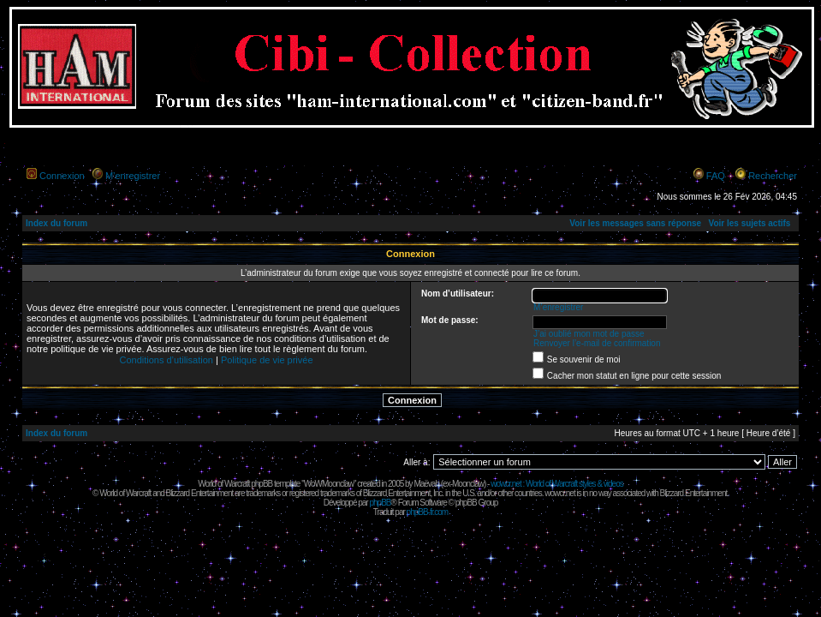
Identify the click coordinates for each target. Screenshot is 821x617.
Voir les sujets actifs (749, 223)
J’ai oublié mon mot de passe (589, 333)
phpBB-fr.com (428, 512)
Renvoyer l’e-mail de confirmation (596, 343)
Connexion (62, 176)
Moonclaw (468, 483)
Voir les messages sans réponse (635, 223)
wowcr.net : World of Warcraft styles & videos (557, 483)
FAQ (715, 176)
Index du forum (56, 223)
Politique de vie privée (267, 360)
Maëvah (426, 483)
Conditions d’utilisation (165, 360)
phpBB (379, 502)
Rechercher (772, 176)
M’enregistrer (132, 176)
